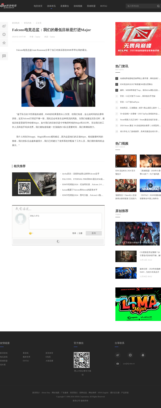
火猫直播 (49, 361)
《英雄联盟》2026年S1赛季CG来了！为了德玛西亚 (150, 174)
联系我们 (74, 393)
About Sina (45, 393)
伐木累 (3, 365)
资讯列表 (27, 23)
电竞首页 (38, 6)
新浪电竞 (16, 23)
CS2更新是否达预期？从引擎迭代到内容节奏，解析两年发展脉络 (150, 255)
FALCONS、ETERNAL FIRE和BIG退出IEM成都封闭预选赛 (88, 179)
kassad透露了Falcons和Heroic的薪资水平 (79, 190)
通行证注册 (115, 393)
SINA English (103, 393)
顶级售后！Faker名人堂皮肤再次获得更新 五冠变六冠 (126, 198)
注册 (80, 233)
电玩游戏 (4, 357)
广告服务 (64, 393)
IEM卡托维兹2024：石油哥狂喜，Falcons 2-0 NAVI (84, 184)
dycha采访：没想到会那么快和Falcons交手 (80, 174)
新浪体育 (49, 353)
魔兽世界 (26, 357)
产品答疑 (125, 393)
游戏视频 (78, 6)
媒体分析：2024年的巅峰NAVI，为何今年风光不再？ (150, 272)
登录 (74, 233)
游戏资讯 (51, 6)
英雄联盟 (91, 6)
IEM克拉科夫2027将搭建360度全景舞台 (136, 84)
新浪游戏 (4, 353)
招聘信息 (83, 393)
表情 (32, 233)
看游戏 (25, 353)
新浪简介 (36, 393)
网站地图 (55, 393)
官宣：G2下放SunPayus (129, 102)
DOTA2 (103, 6)
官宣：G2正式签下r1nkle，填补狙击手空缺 (137, 96)
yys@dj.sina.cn (129, 364)
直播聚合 (64, 6)
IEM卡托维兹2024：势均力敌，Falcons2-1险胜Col (84, 195)
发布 (94, 233)
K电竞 (48, 357)
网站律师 (92, 393)
